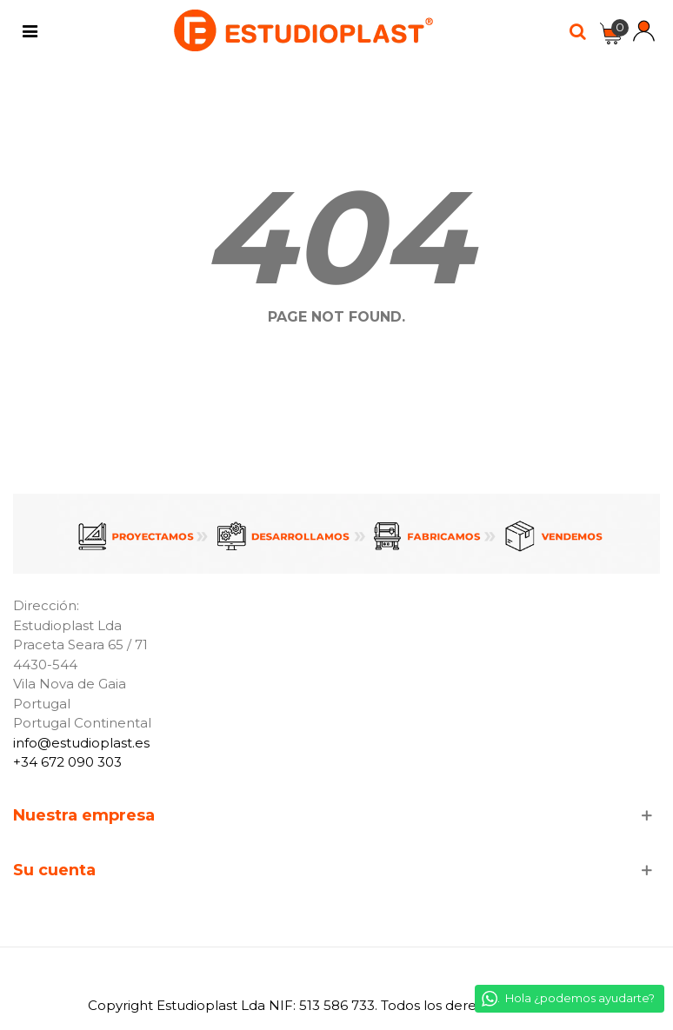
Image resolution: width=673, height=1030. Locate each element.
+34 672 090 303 (67, 762)
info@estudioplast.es (81, 742)
